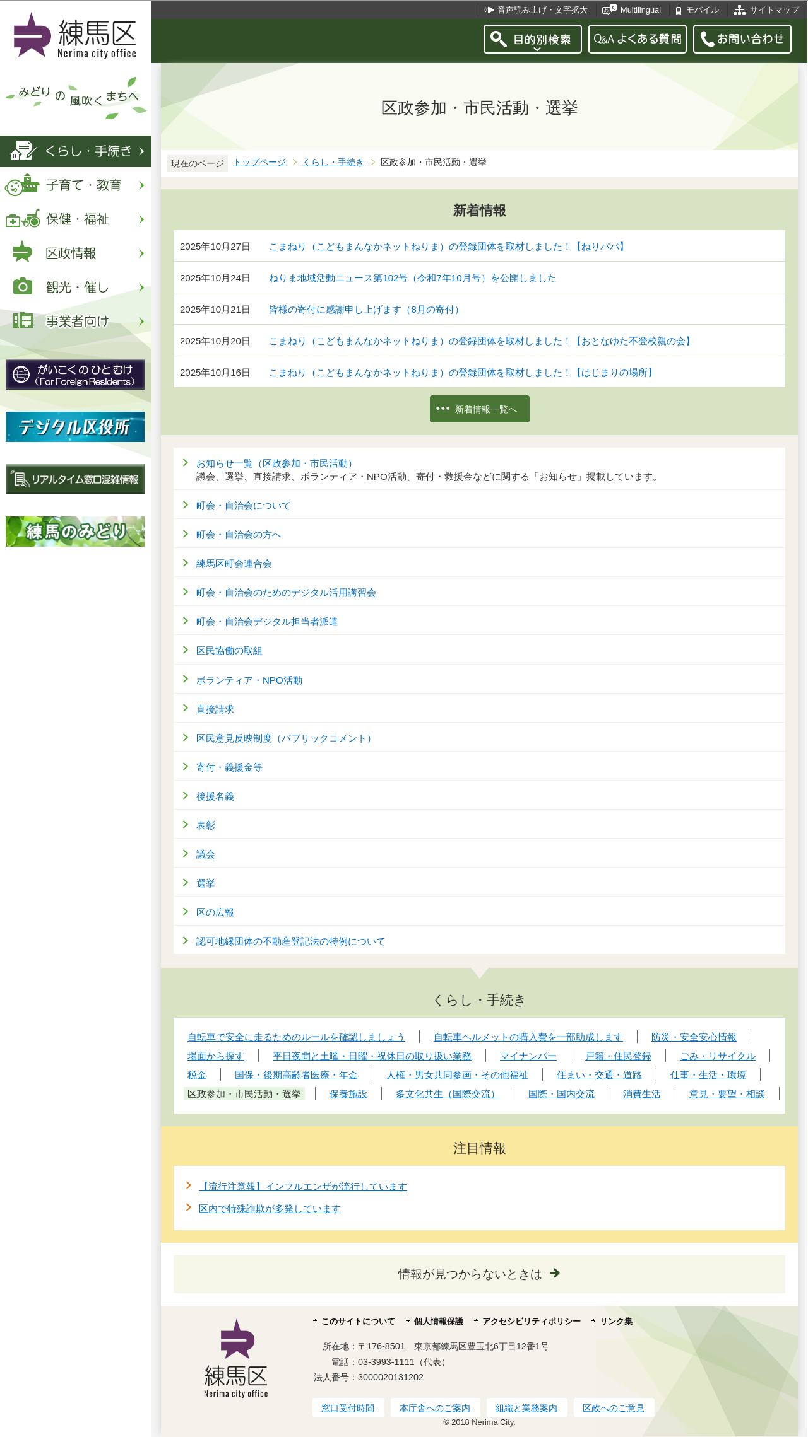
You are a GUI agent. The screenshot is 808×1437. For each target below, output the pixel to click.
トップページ (259, 162)
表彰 (205, 825)
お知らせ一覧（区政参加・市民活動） (276, 463)
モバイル (702, 10)
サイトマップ (774, 10)
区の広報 (215, 912)
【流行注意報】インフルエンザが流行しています (303, 1186)
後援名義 (215, 796)
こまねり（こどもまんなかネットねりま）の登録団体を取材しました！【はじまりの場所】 (463, 372)
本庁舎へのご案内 (435, 1408)
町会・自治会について (243, 505)
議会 (205, 854)
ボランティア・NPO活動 (249, 680)
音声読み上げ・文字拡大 (542, 10)
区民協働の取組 (229, 650)
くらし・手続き (333, 162)
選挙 (205, 883)
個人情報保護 (438, 1321)
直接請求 (215, 709)
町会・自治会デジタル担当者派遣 (267, 621)
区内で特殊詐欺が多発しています (270, 1208)
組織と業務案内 (526, 1408)
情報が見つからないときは (470, 1274)
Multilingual (641, 10)
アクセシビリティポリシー (531, 1321)
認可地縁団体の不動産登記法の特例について (291, 941)
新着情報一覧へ (486, 409)
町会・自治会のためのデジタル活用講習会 (286, 592)
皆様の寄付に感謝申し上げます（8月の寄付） (366, 309)
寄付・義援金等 (229, 767)
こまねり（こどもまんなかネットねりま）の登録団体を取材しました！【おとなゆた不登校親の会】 (482, 340)
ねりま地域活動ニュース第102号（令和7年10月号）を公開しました (412, 277)
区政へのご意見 (614, 1408)
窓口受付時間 (347, 1408)
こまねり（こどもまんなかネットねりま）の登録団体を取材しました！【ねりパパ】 (449, 246)
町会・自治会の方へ (239, 534)
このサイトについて (358, 1321)
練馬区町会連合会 (234, 563)
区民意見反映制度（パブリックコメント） (286, 738)
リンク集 (616, 1321)
